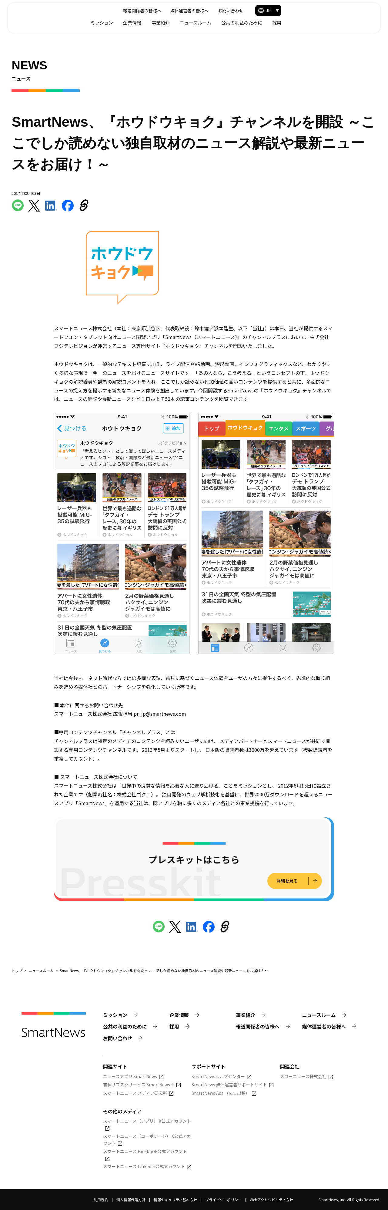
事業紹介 (248, 22)
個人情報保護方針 (131, 1199)
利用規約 (101, 1199)
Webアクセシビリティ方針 (271, 1199)
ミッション (189, 22)
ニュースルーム (283, 22)
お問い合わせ (313, 11)
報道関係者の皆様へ (225, 11)
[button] (356, 10)
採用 (364, 22)
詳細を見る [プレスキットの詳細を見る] (286, 881)
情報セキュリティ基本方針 (175, 1199)
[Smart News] (57, 15)
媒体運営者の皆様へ (272, 11)
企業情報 (219, 22)
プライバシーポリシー (223, 1199)
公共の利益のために (329, 22)
